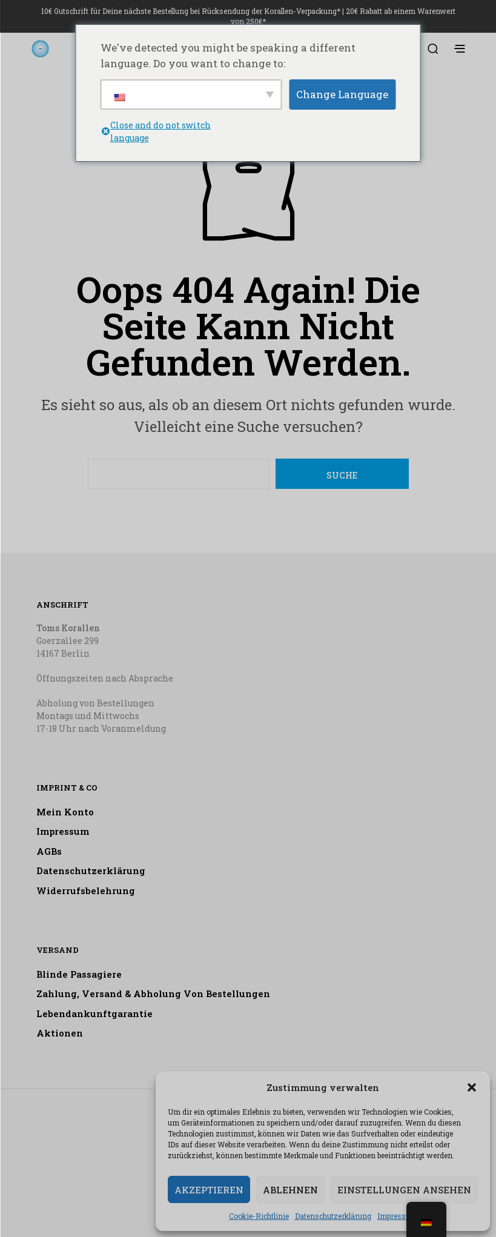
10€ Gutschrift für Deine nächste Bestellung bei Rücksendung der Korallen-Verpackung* (190, 11)
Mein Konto (65, 812)
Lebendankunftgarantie (94, 1013)
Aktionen (59, 1033)
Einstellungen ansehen (404, 1190)
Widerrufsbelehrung (85, 890)
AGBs (49, 851)
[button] (472, 1087)
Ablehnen (290, 1190)
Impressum (397, 1216)
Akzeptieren (208, 1190)
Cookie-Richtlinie (259, 1216)
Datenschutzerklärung (333, 1216)
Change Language (342, 94)
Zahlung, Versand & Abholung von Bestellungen (153, 993)
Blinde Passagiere (79, 974)
